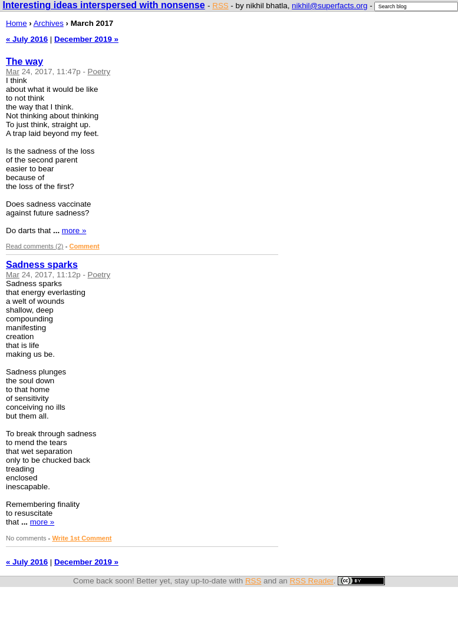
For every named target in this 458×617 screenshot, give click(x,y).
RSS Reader (311, 580)
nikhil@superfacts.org (329, 5)
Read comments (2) (35, 246)
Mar (12, 71)
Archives (49, 23)
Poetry (99, 71)
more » (74, 230)
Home (16, 23)
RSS (220, 5)
